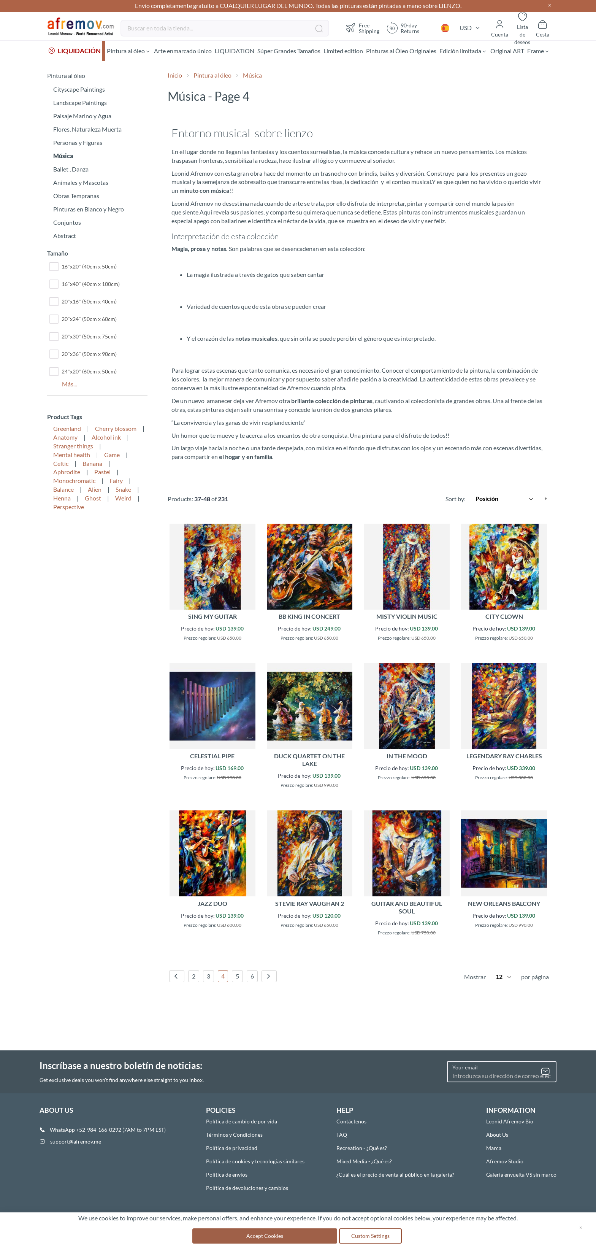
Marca (493, 1148)
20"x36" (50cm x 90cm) (83, 355)
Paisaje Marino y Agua (82, 117)
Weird (123, 499)
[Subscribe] (545, 1072)
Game (112, 455)
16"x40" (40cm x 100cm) (84, 285)
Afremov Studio (504, 1161)
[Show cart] (542, 28)
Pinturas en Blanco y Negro (88, 210)
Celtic (60, 464)
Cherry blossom (115, 429)
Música (63, 156)
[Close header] (549, 6)
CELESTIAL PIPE (212, 757)
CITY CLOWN (504, 617)
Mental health (71, 455)
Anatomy (65, 438)
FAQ (341, 1134)
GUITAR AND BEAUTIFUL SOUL (406, 908)
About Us (497, 1134)
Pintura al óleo (213, 76)
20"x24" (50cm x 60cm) (83, 320)
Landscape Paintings (80, 103)
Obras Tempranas (76, 196)
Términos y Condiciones (234, 1134)
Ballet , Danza (71, 170)
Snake (123, 490)
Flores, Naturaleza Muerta (87, 130)
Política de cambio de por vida (241, 1121)
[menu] (298, 51)
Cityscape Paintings (79, 90)
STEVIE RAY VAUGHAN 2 (309, 904)
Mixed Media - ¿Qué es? (364, 1161)
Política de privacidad (231, 1148)
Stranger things (73, 447)
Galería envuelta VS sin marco (521, 1174)
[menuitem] (74, 51)
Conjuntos (67, 223)
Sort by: (455, 499)
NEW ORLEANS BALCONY (504, 904)
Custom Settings (370, 1236)
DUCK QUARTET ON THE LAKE (309, 760)
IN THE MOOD (407, 757)
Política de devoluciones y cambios (247, 1188)
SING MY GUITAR (212, 617)
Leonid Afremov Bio (509, 1121)
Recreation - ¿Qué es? (361, 1148)
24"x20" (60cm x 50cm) (83, 372)
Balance (63, 490)
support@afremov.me (75, 1141)
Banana (92, 464)
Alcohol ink (106, 438)
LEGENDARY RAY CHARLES (504, 757)
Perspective (68, 508)
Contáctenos (351, 1121)
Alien (94, 490)
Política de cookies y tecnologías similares (255, 1161)
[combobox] (224, 28)
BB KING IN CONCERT (309, 617)
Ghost (93, 499)
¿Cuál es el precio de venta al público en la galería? (395, 1174)
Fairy (116, 481)
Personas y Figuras (77, 143)
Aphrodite (66, 473)
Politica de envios (226, 1174)
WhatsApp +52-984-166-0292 (85, 1129)
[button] (445, 28)
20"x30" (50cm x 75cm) (83, 337)
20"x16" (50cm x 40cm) (83, 302)
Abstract (64, 236)
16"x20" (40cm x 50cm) (83, 267)
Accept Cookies (264, 1236)
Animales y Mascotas (80, 183)
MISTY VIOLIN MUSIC (406, 617)
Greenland (67, 429)
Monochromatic (74, 481)
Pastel (102, 473)
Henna (62, 499)
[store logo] (81, 26)
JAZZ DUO (212, 904)
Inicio (175, 76)
